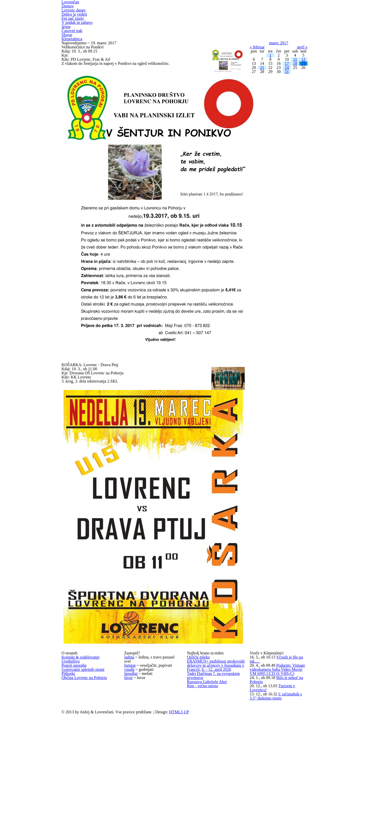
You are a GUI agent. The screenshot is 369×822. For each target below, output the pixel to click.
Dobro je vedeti (75, 26)
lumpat (130, 734)
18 (295, 112)
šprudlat (131, 755)
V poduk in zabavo (78, 37)
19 (303, 112)
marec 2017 (279, 69)
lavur (128, 766)
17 (286, 112)
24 (286, 120)
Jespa (66, 43)
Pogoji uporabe (75, 734)
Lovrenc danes (75, 20)
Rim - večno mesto (204, 802)
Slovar (67, 55)
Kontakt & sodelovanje (82, 713)
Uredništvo (71, 724)
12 (303, 103)
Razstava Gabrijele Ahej (208, 792)
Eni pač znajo (73, 32)
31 (286, 128)
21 (262, 120)
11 (295, 103)
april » (302, 77)
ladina (129, 713)
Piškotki (68, 755)
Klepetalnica (72, 61)
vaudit (129, 745)
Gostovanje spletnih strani (85, 745)
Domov (68, 14)
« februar (258, 77)
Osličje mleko (199, 719)
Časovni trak (72, 49)
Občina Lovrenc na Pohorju (86, 766)
